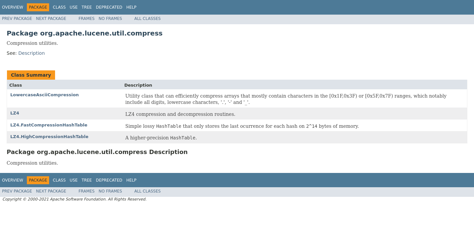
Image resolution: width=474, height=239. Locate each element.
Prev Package (17, 18)
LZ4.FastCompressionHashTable (48, 124)
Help (131, 7)
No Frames (110, 18)
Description (31, 53)
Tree (87, 7)
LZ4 (14, 113)
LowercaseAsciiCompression (44, 94)
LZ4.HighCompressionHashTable (49, 136)
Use (74, 7)
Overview (12, 7)
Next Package (51, 18)
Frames (87, 18)
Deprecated (109, 7)
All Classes (147, 18)
